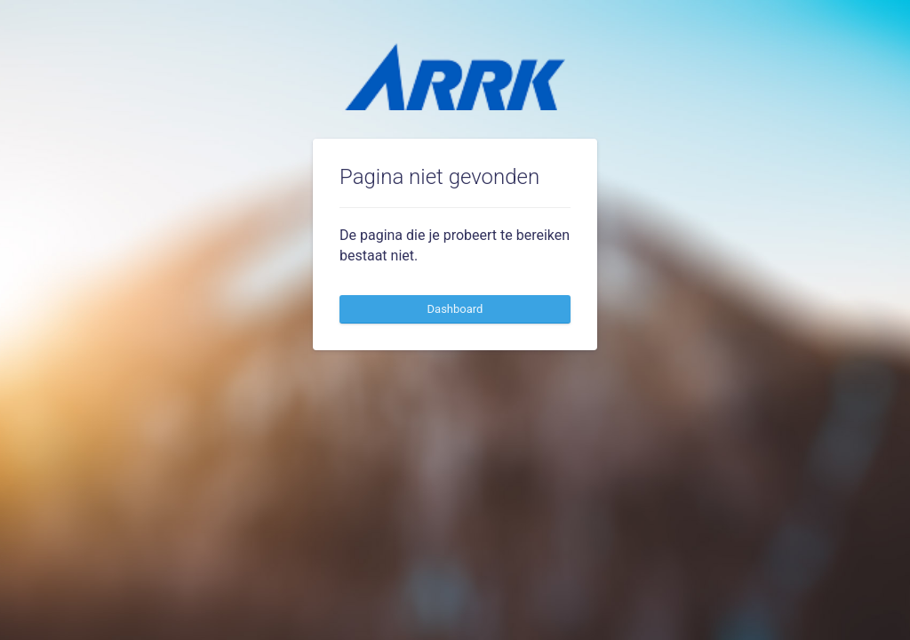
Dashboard (455, 309)
